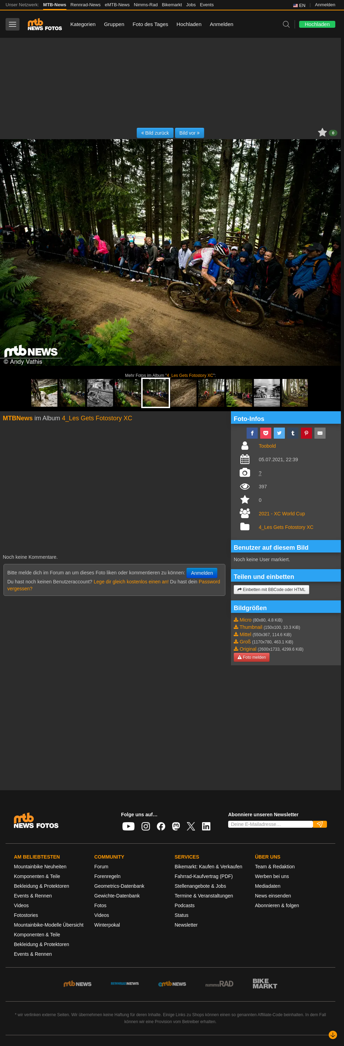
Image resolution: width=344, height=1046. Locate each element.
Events (207, 4)
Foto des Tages (150, 24)
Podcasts (185, 905)
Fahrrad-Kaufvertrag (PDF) (204, 876)
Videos (21, 905)
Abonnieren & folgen (277, 905)
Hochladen (189, 24)
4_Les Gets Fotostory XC (190, 375)
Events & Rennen (33, 896)
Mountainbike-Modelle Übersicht (48, 925)
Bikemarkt (172, 4)
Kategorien (83, 24)
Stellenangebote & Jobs (200, 886)
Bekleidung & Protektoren (41, 886)
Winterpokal (107, 925)
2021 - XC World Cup (282, 513)
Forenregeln (107, 876)
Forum (101, 866)
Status (182, 915)
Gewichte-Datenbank (117, 896)
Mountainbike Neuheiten (40, 866)
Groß (245, 641)
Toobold (267, 446)
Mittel (245, 634)
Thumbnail (251, 627)
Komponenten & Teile (37, 876)
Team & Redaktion (275, 866)
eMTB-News (117, 4)
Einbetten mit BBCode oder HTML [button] (271, 589)
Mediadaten (267, 886)
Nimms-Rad (146, 4)
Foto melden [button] (252, 657)
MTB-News (54, 4)
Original (248, 649)
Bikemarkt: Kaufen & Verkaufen (208, 866)
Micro (245, 620)
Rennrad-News (86, 4)
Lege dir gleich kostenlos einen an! (131, 581)
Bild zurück (155, 133)
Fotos (100, 905)
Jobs (190, 4)
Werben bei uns (272, 876)
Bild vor (189, 133)
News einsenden (273, 896)
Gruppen (114, 24)
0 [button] (333, 132)
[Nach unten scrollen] (333, 1035)
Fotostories (26, 915)
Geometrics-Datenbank (119, 886)
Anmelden (325, 4)
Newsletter (186, 925)
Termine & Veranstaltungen (204, 896)
